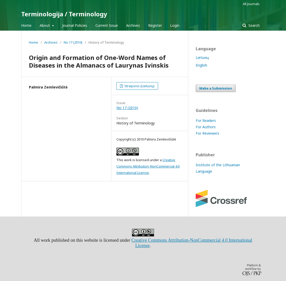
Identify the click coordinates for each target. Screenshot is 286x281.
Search (253, 25)
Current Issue (106, 25)
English (201, 65)
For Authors (206, 126)
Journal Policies (74, 25)
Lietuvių (202, 57)
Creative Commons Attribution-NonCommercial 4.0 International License (148, 166)
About (45, 25)
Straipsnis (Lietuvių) (139, 86)
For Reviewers (207, 133)
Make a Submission (215, 88)
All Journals (251, 4)
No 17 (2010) (73, 42)
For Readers (206, 120)
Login (174, 25)
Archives (133, 25)
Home (26, 25)
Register (155, 25)
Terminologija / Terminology (64, 14)
